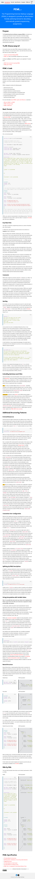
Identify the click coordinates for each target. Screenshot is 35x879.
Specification (17, 2)
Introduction (7, 2)
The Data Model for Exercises (10, 858)
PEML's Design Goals (8, 103)
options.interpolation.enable (14, 657)
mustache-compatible (11, 617)
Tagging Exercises (8, 861)
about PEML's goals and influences (18, 99)
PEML (2, 2)
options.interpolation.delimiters (16, 654)
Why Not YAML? (7, 117)
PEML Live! (6, 56)
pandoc (16, 394)
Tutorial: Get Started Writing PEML (11, 54)
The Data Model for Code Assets (10, 863)
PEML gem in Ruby (8, 64)
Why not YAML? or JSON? (9, 102)
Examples (23, 2)
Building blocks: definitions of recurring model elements (16, 859)
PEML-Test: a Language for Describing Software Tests (15, 866)
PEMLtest (28, 2)
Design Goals (21, 445)
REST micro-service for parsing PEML (12, 63)
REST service (28, 123)
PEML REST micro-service (16, 408)
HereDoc (29, 308)
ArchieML (30, 217)
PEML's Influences (8, 105)
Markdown (7, 378)
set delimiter (27, 656)
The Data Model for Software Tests (11, 864)
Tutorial (12, 2)
